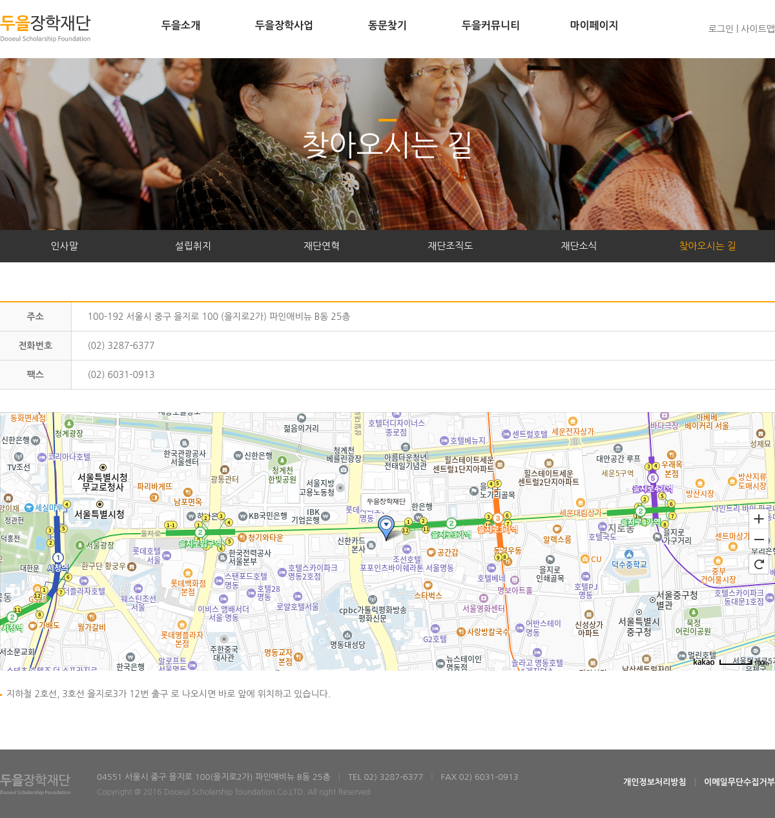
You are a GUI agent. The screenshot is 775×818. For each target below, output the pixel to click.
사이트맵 (758, 29)
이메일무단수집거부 (739, 782)
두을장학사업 (284, 25)
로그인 (721, 29)
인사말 (64, 246)
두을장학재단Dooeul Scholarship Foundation (45, 28)
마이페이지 (594, 25)
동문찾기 (387, 25)
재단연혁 (322, 246)
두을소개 (180, 25)
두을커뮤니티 (491, 25)
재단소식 (579, 246)
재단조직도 (450, 246)
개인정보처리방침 (655, 782)
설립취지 (193, 246)
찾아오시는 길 (707, 246)
